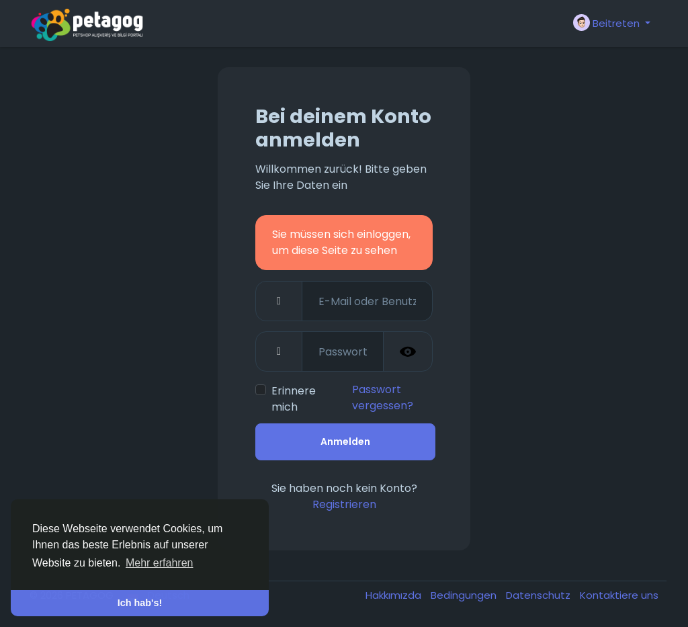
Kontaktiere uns (619, 595)
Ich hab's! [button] (140, 602)
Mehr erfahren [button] (160, 563)
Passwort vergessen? (382, 397)
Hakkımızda (395, 595)
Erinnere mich (293, 399)
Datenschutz (539, 595)
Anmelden (345, 441)
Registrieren (344, 504)
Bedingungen (465, 595)
